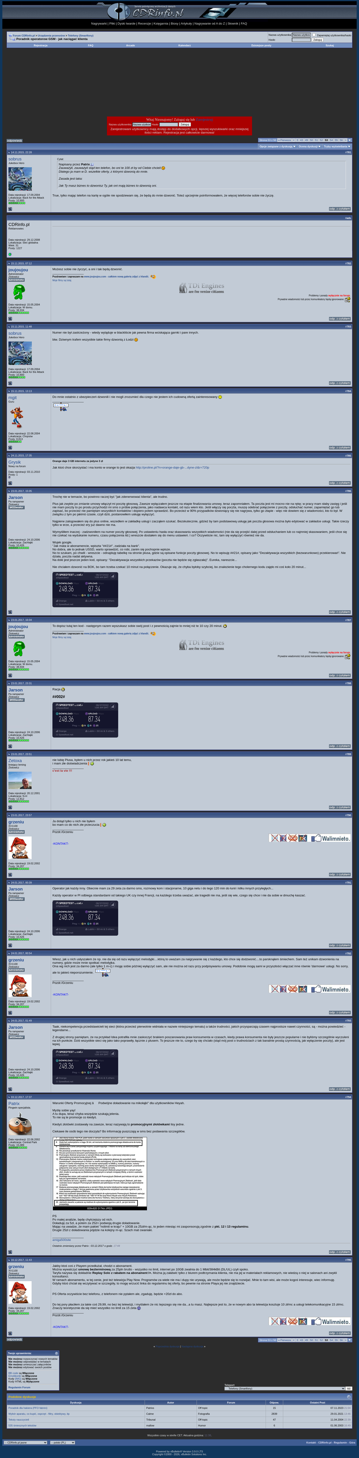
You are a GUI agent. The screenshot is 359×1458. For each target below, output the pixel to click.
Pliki (112, 23)
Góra (352, 1442)
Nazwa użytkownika (280, 34)
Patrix (14, 1103)
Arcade (130, 45)
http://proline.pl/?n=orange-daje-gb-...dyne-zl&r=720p (172, 467)
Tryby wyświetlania (335, 146)
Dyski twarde (126, 23)
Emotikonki (14, 1375)
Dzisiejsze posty (261, 45)
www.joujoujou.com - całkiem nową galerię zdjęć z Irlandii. (116, 276)
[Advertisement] (142, 82)
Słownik (232, 23)
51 (316, 140)
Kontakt (311, 1442)
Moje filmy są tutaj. (62, 280)
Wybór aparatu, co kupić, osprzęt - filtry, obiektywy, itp (39, 1413)
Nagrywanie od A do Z (209, 23)
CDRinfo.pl (325, 1442)
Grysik (14, 462)
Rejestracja (41, 45)
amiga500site (61, 1240)
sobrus (15, 158)
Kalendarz (185, 45)
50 (311, 140)
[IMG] (18, 1378)
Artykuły (186, 23)
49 (306, 140)
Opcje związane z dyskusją (276, 146)
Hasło (272, 39)
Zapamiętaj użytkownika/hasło (331, 35)
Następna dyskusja (192, 1346)
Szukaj (330, 45)
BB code (13, 1373)
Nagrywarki (99, 23)
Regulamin (340, 1442)
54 (331, 140)
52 (321, 140)
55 (336, 140)
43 (301, 140)
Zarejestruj (204, 119)
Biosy (175, 23)
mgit (12, 397)
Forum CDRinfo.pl (24, 35)
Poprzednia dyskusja (168, 1346)
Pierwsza (284, 140)
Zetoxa (15, 760)
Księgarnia (161, 23)
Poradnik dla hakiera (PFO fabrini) (27, 1408)
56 (341, 140)
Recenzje (144, 23)
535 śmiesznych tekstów (22, 1425)
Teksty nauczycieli (18, 1419)
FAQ (244, 23)
